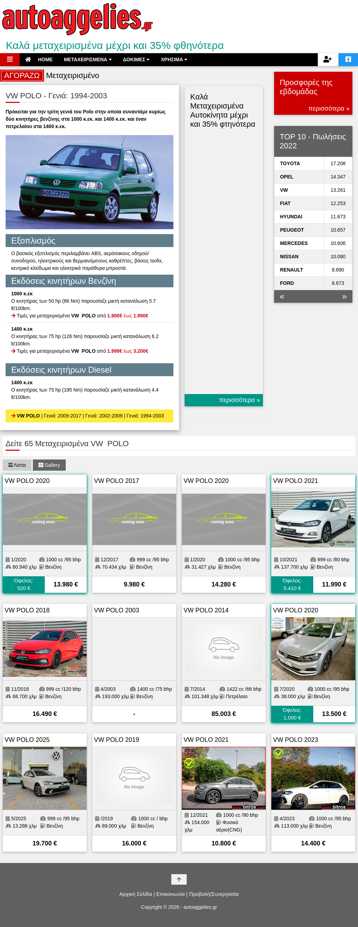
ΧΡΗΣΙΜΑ (174, 59)
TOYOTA (290, 163)
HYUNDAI (291, 216)
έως (127, 315)
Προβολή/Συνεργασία (214, 894)
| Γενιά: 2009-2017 (61, 416)
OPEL (286, 177)
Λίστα (17, 465)
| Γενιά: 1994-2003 (144, 416)
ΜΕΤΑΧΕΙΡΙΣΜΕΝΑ (88, 59)
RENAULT (291, 270)
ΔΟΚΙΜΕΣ (136, 59)
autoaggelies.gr (200, 907)
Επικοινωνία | (171, 894)
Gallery (49, 465)
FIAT (285, 203)
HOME (39, 59)
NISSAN (289, 256)
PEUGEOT (292, 230)
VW (284, 190)
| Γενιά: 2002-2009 (102, 416)
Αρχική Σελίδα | (137, 894)
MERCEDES (294, 243)
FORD (287, 283)
